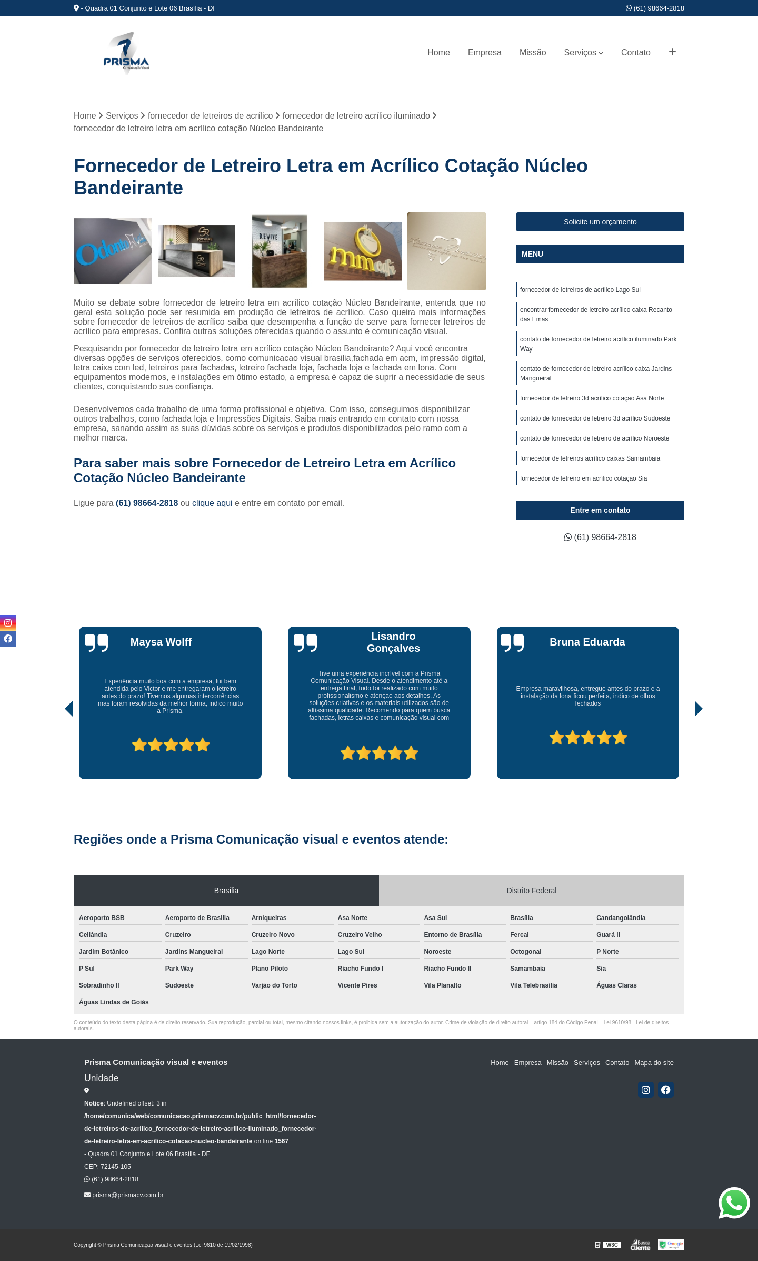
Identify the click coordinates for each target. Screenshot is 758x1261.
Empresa (485, 52)
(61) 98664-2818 (655, 8)
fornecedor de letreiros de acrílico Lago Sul (580, 290)
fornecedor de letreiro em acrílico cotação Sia (583, 478)
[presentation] (54, 749)
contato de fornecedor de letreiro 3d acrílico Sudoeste (595, 418)
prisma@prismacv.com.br (124, 1195)
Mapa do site (653, 1063)
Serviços (580, 52)
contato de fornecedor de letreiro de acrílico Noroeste (595, 438)
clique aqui (212, 502)
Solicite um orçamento (600, 222)
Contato (636, 52)
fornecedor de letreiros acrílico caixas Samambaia (590, 458)
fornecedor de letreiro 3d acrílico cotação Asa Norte (592, 398)
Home (438, 52)
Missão (533, 52)
